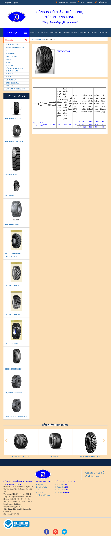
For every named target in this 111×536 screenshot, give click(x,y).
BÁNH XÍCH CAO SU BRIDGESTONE (14, 69)
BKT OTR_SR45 (11, 343)
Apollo (9, 59)
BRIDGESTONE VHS (13, 369)
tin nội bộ (103, 32)
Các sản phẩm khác (15, 89)
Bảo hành (66, 32)
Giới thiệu (44, 32)
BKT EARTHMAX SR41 (90, 457)
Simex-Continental (15, 47)
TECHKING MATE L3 (13, 119)
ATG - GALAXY (12, 56)
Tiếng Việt (7, 2)
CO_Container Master (16, 416)
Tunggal (10, 74)
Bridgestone (12, 44)
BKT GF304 (55, 457)
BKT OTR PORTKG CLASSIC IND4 (13, 255)
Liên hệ (74, 32)
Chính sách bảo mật (43, 495)
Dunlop (9, 86)
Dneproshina (12, 83)
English (15, 2)
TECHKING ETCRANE (14, 141)
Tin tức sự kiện (55, 32)
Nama (8, 62)
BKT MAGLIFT (11, 175)
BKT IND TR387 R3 (12, 285)
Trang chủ (34, 32)
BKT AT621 (9, 195)
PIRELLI (9, 65)
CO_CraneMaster (13, 393)
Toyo (8, 77)
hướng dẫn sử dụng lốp (87, 32)
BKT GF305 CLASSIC (21, 457)
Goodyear (11, 80)
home (34, 39)
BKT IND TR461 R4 (12, 314)
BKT (7, 50)
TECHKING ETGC (12, 224)
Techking (10, 53)
